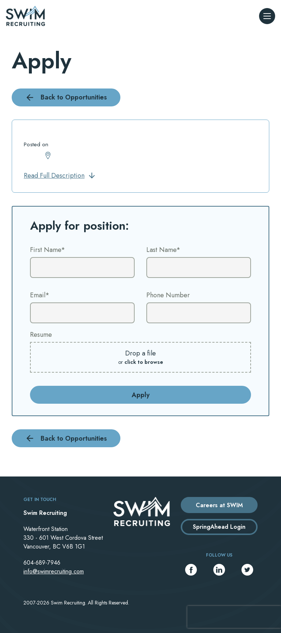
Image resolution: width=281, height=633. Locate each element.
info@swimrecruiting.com (53, 571)
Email (39, 295)
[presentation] (234, 617)
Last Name (163, 250)
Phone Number (168, 295)
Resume (41, 334)
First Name (47, 250)
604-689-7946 (41, 562)
